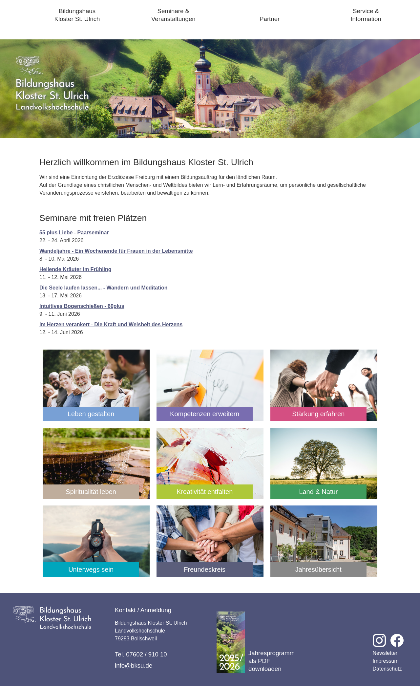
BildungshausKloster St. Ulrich (77, 15)
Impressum (386, 661)
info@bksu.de (133, 665)
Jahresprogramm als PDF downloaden (256, 642)
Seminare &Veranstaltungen (173, 15)
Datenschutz (387, 669)
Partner (270, 18)
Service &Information (365, 15)
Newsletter (385, 653)
